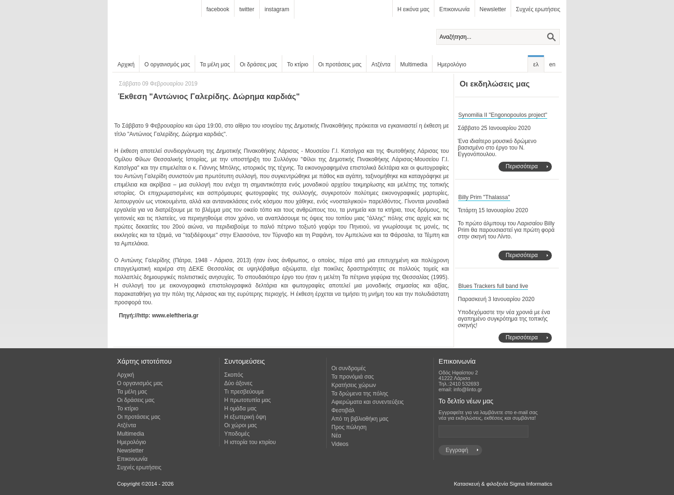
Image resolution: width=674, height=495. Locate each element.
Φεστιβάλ (343, 410)
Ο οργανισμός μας (167, 64)
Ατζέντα (380, 64)
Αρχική (125, 64)
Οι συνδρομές (348, 368)
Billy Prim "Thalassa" (484, 197)
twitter (246, 9)
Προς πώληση (348, 427)
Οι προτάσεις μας (340, 64)
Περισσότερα (522, 166)
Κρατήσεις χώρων (353, 385)
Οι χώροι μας (240, 425)
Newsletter (493, 9)
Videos (339, 444)
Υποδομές (236, 433)
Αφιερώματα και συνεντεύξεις (367, 402)
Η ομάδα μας (240, 408)
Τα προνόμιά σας (352, 376)
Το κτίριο (297, 64)
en (552, 64)
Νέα (336, 435)
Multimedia (413, 64)
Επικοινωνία (454, 9)
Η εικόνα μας (413, 9)
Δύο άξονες (238, 383)
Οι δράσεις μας (258, 64)
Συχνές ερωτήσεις (538, 9)
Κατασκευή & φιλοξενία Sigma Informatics (503, 484)
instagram (276, 9)
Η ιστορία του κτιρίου (250, 442)
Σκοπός (233, 375)
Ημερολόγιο (451, 64)
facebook (217, 9)
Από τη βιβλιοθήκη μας (359, 419)
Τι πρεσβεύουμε (244, 391)
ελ (535, 64)
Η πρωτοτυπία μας (247, 400)
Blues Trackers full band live (493, 286)
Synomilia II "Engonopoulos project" (502, 115)
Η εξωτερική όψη (245, 417)
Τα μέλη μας (215, 64)
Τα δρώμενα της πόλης (359, 393)
